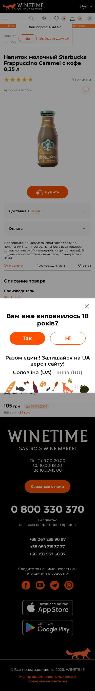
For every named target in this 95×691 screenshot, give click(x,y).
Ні (68, 338)
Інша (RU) (69, 372)
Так (27, 338)
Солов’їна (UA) (32, 372)
